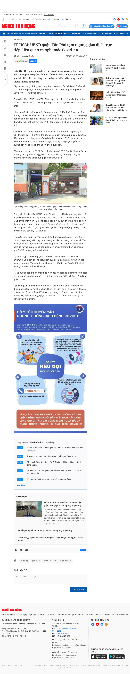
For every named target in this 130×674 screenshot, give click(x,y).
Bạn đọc (34, 33)
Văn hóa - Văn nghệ (89, 33)
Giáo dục (67, 33)
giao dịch (35, 560)
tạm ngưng (23, 560)
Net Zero (42, 33)
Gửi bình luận (78, 589)
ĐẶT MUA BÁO (49, 15)
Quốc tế (17, 33)
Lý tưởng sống (9, 19)
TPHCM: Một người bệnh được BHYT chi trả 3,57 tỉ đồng (116, 120)
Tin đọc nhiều (97, 59)
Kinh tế (50, 33)
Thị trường (53, 19)
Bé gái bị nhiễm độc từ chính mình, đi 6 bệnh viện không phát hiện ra (116, 107)
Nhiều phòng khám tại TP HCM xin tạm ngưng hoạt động (45, 530)
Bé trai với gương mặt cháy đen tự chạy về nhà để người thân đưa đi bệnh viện (115, 82)
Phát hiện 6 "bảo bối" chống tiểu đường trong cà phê (115, 95)
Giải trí (100, 33)
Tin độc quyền (39, 19)
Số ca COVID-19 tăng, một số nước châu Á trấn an (49, 479)
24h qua (66, 19)
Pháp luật (76, 33)
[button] (5, 75)
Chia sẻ (33, 61)
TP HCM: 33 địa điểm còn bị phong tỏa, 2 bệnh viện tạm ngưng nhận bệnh (50, 539)
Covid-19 (47, 560)
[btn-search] (76, 26)
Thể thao (108, 33)
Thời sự (10, 33)
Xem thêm (21, 485)
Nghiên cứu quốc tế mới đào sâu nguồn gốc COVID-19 (51, 456)
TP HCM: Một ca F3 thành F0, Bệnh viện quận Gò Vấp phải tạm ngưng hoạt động (63, 504)
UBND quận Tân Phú (63, 560)
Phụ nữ (122, 33)
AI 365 (116, 33)
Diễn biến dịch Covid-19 (42, 442)
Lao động (26, 33)
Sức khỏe (58, 33)
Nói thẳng (24, 19)
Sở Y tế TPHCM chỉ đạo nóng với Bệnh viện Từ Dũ (115, 68)
